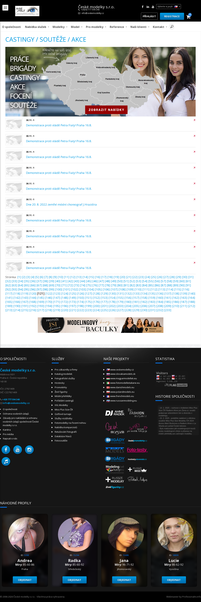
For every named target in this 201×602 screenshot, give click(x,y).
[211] (183, 306)
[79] (113, 285)
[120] (32, 293)
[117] (9, 293)
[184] (159, 302)
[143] (24, 298)
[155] (120, 298)
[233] (167, 310)
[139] (183, 293)
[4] (33, 277)
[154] (112, 298)
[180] (128, 302)
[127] (88, 293)
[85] (151, 285)
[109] (130, 289)
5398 (26, 555)
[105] (98, 289)
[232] (159, 310)
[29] (178, 277)
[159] (151, 298)
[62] (8, 285)
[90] (182, 285)
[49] (113, 281)
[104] (90, 289)
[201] (104, 306)
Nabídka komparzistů (66, 427)
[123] (56, 293)
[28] (172, 277)
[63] (14, 285)
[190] (17, 306)
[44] (82, 281)
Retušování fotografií (66, 431)
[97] (39, 289)
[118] (17, 293)
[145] (40, 298)
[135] (152, 293)
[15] (91, 277)
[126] (80, 293)
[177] (104, 302)
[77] (101, 285)
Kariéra (7, 429)
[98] (45, 289)
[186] (175, 302)
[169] (40, 302)
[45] (89, 281)
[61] (188, 281)
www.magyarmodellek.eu (121, 378)
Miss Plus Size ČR (64, 409)
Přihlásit (149, 16)
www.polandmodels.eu (120, 391)
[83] (138, 285)
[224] (96, 310)
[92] (8, 289)
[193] (40, 306)
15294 (76, 555)
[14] (85, 277)
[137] (167, 293)
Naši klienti (138, 27)
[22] (135, 277)
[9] (55, 277)
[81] (126, 285)
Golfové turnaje (63, 414)
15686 (126, 555)
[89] (176, 285)
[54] (145, 281)
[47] (101, 281)
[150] (80, 298)
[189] (9, 306)
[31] (191, 277)
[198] (80, 306)
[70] (58, 285)
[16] (97, 277)
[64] (20, 285)
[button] (6, 449)
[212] (191, 306)
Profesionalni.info (191, 596)
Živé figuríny (61, 391)
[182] (144, 302)
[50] (120, 281)
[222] (80, 310)
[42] (70, 281)
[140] (191, 293)
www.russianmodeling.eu (121, 400)
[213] (9, 310)
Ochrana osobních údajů (16, 413)
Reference (117, 27)
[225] (104, 310)
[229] (136, 310)
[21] (128, 277)
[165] (9, 302)
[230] (144, 310)
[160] (159, 298)
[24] (147, 277)
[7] (46, 277)
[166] (17, 302)
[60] (182, 281)
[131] (120, 293)
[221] (72, 310)
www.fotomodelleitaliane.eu (123, 382)
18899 (175, 555)
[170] (48, 302)
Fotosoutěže (61, 440)
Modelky (59, 27)
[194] (48, 306)
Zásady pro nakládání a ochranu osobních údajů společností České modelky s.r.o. (21, 421)
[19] (116, 277)
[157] (136, 298)
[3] (28, 277)
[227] (120, 310)
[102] (74, 289)
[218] (48, 310)
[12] (73, 277)
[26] (160, 277)
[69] (51, 285)
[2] (24, 277)
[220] (64, 310)
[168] (32, 302)
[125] (72, 293)
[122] (48, 293)
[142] (17, 298)
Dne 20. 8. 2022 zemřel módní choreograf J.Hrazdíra (61, 204)
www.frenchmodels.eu (120, 396)
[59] (176, 281)
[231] (151, 310)
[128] (96, 293)
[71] (64, 285)
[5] (37, 277)
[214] (17, 310)
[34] (20, 281)
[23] (141, 277)
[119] (24, 293)
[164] (191, 298)
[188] (191, 302)
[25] (153, 277)
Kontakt (158, 27)
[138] (175, 293)
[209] (167, 306)
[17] (104, 277)
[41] (64, 281)
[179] (120, 302)
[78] (107, 285)
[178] (112, 302)
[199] (88, 306)
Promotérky (61, 387)
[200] (96, 306)
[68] (45, 285)
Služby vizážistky (63, 418)
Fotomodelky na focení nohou (70, 422)
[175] (88, 302)
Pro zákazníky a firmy (66, 369)
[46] (95, 281)
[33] (14, 281)
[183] (151, 302)
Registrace (172, 16)
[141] (9, 298)
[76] (95, 285)
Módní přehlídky (63, 396)
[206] (144, 306)
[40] (58, 281)
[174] (80, 302)
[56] (157, 281)
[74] (82, 285)
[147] (56, 298)
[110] (138, 289)
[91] (188, 285)
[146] (48, 298)
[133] (136, 293)
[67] (39, 285)
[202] (112, 306)
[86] (157, 285)
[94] (20, 289)
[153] (104, 298)
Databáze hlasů (63, 436)
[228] (128, 310)
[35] (27, 281)
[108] (122, 289)
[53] (138, 281)
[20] (122, 277)
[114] (169, 289)
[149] (72, 298)
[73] (76, 285)
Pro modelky (94, 27)
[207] (151, 306)
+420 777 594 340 (11, 399)
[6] (41, 277)
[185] (167, 302)
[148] (64, 298)
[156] (128, 298)
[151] (88, 298)
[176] (96, 302)
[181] (136, 302)
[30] (184, 277)
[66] (33, 285)
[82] (132, 285)
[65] (27, 285)
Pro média (8, 434)
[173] (72, 302)
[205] (136, 306)
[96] (33, 289)
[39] (51, 281)
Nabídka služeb (35, 27)
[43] (76, 281)
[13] (79, 277)
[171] (56, 302)
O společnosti (11, 27)
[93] (14, 289)
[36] (33, 281)
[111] (146, 289)
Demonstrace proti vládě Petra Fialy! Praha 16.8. (59, 125)
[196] (64, 306)
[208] (159, 306)
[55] (151, 281)
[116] (185, 289)
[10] (60, 277)
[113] (161, 289)
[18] (110, 277)
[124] (64, 293)
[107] (114, 289)
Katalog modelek (63, 373)
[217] (40, 310)
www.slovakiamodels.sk (120, 373)
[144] (32, 298)
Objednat (25, 579)
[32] (8, 281)
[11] (66, 277)
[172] (64, 302)
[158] (144, 298)
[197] (72, 306)
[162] (175, 298)
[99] (51, 289)
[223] (88, 310)
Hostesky (60, 382)
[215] (24, 310)
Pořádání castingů (64, 400)
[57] (163, 281)
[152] (96, 298)
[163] (183, 298)
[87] (163, 285)
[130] (112, 293)
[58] (169, 281)
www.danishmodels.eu (120, 387)
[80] (120, 285)
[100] (58, 289)
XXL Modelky (61, 405)
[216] (32, 310)
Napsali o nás (10, 438)
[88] (169, 285)
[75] (89, 285)
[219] (56, 310)
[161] (167, 298)
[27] (166, 277)
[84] (145, 285)
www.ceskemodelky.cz (120, 369)
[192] (32, 306)
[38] (45, 281)
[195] (56, 306)
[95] (27, 289)
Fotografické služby (65, 378)
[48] (107, 281)
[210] (175, 306)
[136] (160, 293)
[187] (183, 302)
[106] (106, 289)
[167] (24, 302)
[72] (70, 285)
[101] (66, 289)
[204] (128, 306)
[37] (39, 281)
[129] (104, 293)
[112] (154, 289)
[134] (144, 293)
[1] (19, 277)
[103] (82, 289)
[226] (112, 310)
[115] (177, 289)
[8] (50, 277)
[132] (128, 293)
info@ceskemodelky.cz (93, 13)
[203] (120, 306)
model (75, 27)
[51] (126, 281)
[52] (132, 281)
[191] (24, 306)
